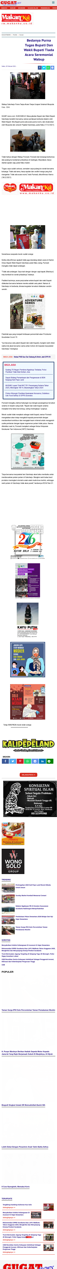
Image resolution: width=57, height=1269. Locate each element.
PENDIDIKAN (45, 8)
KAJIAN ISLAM (33, 8)
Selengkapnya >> (9, 1191)
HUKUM (12, 8)
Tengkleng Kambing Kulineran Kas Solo (17, 1188)
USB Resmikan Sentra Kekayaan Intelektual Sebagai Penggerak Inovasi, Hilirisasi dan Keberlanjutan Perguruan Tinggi (22, 1230)
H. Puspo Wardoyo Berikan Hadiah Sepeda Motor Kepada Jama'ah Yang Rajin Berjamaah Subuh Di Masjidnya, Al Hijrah (27, 1049)
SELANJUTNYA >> (28, 775)
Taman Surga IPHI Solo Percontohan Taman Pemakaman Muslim (28, 1008)
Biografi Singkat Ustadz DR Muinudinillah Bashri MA (23, 1090)
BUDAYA (4, 8)
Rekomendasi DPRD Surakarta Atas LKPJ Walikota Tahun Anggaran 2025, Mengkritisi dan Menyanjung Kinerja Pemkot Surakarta (21, 1208)
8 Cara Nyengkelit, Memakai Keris (16, 1170)
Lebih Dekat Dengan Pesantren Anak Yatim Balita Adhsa (25, 1130)
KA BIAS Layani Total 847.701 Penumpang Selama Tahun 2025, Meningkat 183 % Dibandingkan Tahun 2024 (27, 386)
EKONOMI (21, 8)
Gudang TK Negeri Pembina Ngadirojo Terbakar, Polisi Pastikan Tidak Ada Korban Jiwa (25, 371)
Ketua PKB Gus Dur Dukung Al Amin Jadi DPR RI (32, 357)
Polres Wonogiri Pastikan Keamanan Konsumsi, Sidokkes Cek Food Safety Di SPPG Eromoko (27, 394)
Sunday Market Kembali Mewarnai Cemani (31, 895)
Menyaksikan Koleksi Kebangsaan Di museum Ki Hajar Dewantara (26, 945)
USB (3, 965)
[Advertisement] (28, 1253)
